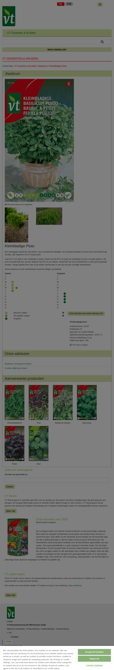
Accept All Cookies (94, 652)
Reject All (94, 659)
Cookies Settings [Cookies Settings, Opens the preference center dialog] (94, 665)
